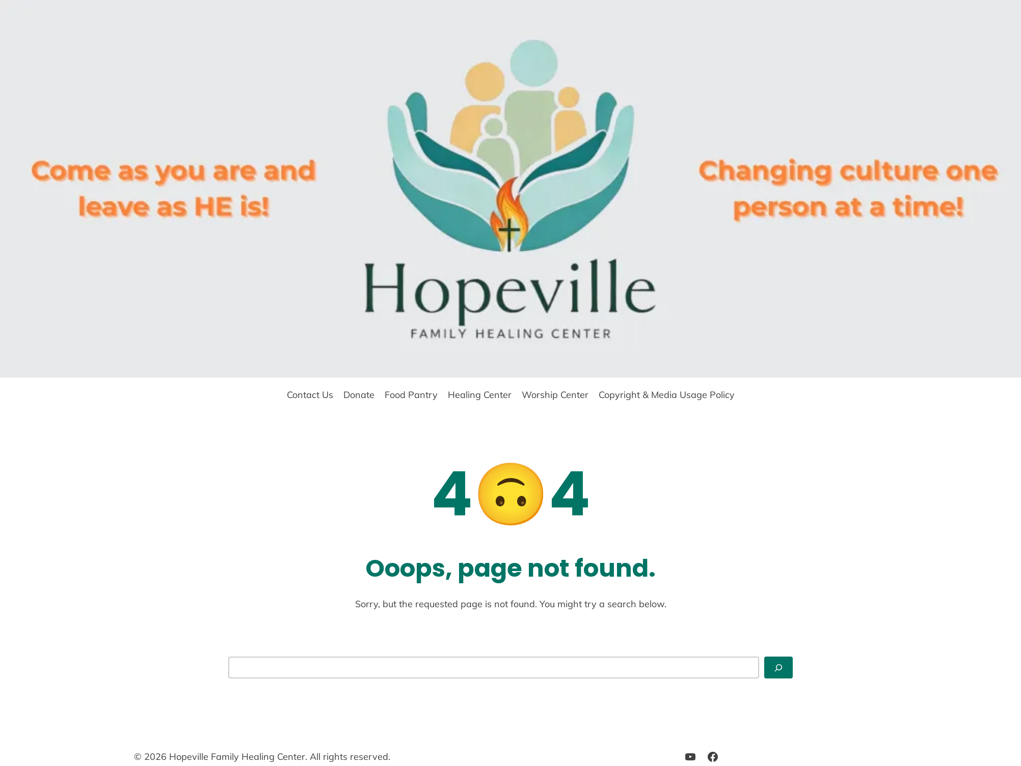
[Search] (778, 667)
